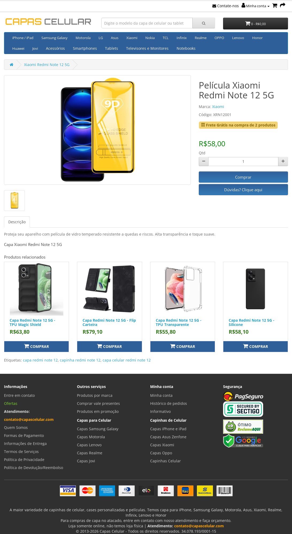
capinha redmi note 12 (80, 360)
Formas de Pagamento (24, 435)
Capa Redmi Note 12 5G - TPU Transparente (178, 322)
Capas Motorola (91, 436)
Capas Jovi (86, 460)
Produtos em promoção (98, 411)
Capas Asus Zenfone (168, 436)
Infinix (182, 37)
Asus (114, 37)
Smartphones (85, 48)
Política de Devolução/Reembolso (33, 467)
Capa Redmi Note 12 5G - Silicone (251, 322)
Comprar (243, 177)
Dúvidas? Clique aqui (243, 189)
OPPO (219, 37)
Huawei (18, 48)
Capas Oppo (161, 452)
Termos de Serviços (21, 451)
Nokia (150, 37)
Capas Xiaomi (162, 444)
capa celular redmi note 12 (127, 360)
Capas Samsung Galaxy (97, 428)
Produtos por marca (94, 395)
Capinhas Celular (165, 460)
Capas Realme (89, 452)
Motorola (83, 37)
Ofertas (10, 403)
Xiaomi (131, 37)
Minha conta (256, 5)
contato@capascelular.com (29, 419)
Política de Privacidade (24, 459)
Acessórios (55, 48)
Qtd (202, 152)
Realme (201, 37)
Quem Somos (16, 427)
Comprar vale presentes (98, 403)
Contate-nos (225, 5)
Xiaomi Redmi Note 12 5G (46, 64)
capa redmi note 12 (40, 360)
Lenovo (238, 37)
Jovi (35, 48)
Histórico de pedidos (168, 403)
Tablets (111, 48)
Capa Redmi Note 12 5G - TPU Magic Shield (32, 322)
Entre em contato (19, 395)
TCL (166, 37)
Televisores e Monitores (147, 48)
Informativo (160, 411)
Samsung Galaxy (54, 37)
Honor (257, 37)
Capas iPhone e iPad (168, 428)
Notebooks (186, 48)
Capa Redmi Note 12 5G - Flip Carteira (109, 322)
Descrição (17, 221)
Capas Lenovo (89, 444)
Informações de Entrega (25, 443)
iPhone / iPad (22, 37)
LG (101, 37)
